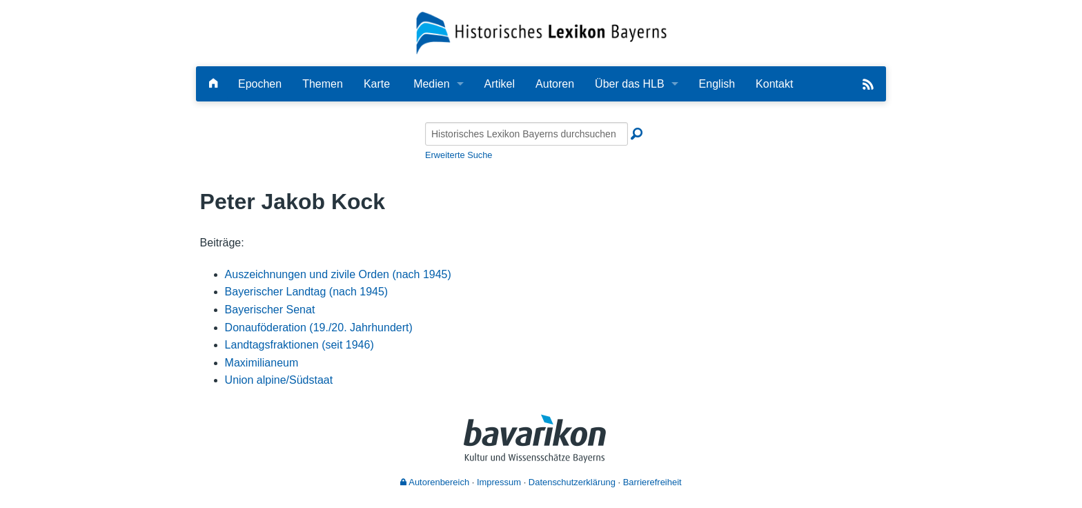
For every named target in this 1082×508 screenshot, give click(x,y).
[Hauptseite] (213, 83)
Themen (322, 84)
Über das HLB (630, 84)
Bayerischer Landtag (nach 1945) (306, 291)
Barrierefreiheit (652, 482)
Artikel (499, 84)
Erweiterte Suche (458, 155)
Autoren (554, 84)
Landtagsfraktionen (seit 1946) (299, 345)
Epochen (260, 84)
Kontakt (774, 84)
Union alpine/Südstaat (279, 380)
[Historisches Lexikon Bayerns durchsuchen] (526, 134)
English (717, 84)
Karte (377, 84)
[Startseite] (541, 32)
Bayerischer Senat (270, 309)
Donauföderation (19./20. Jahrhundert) (319, 327)
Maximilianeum (262, 363)
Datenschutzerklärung (572, 482)
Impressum (499, 482)
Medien (431, 84)
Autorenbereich (434, 482)
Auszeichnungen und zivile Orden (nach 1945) (338, 274)
